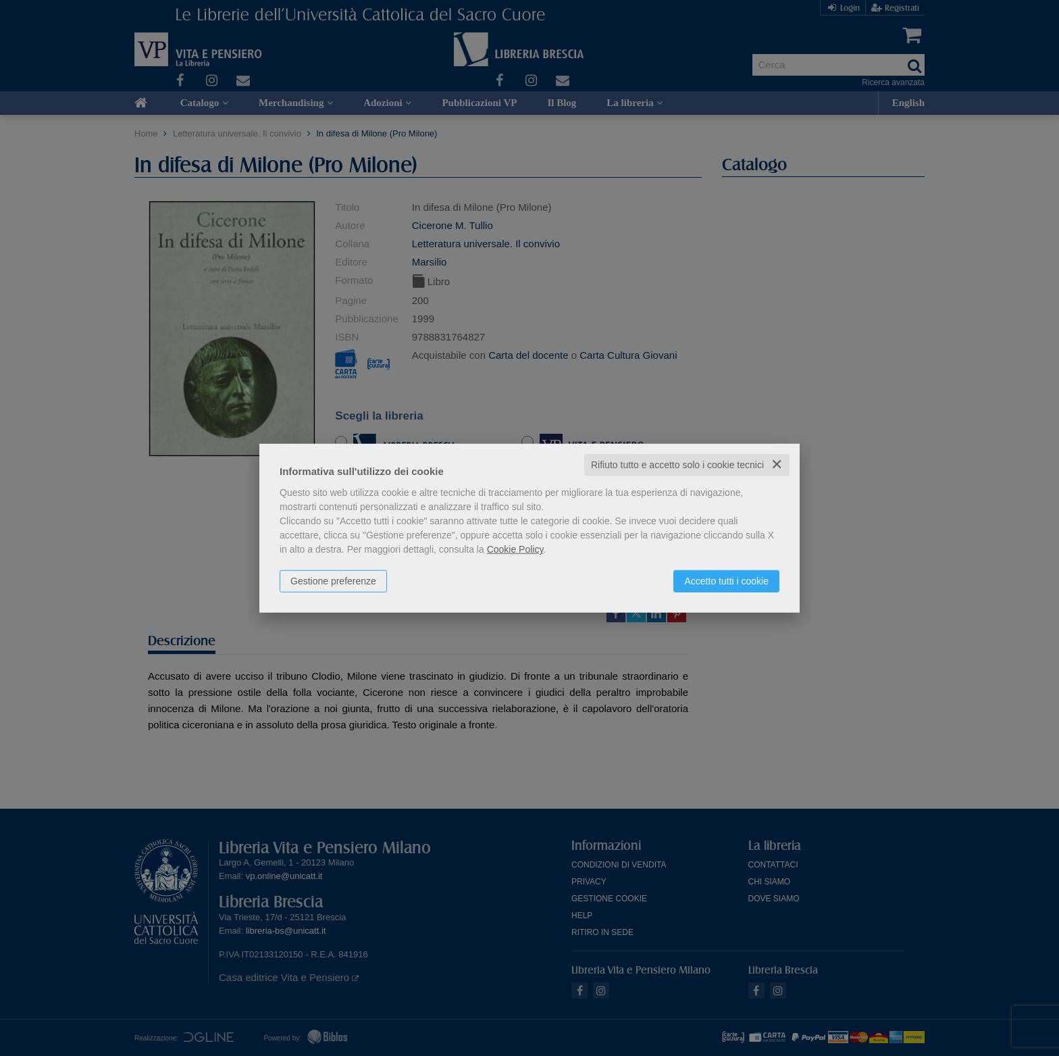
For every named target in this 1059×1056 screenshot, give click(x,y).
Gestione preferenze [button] (333, 581)
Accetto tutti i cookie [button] (726, 581)
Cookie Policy (515, 549)
